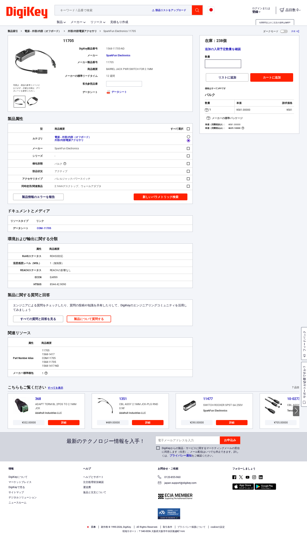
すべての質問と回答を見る (38, 319)
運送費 (87, 487)
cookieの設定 (218, 527)
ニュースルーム (17, 502)
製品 (60, 22)
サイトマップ (16, 492)
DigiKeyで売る (17, 487)
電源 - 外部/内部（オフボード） (43, 31)
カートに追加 (272, 77)
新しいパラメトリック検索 (160, 197)
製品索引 (13, 31)
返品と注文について (94, 492)
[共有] (295, 31)
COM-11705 (44, 228)
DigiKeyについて (18, 476)
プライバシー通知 (180, 455)
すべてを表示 (55, 387)
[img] (26, 13)
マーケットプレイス (20, 482)
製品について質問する (89, 319)
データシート (116, 91)
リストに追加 (227, 77)
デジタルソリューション (23, 497)
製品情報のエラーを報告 (38, 197)
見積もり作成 (119, 22)
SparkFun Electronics (118, 55)
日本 (91, 527)
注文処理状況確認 (93, 482)
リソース (96, 22)
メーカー (77, 22)
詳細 (63, 422)
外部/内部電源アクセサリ (82, 31)
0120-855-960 (169, 477)
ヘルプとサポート (93, 476)
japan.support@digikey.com (177, 483)
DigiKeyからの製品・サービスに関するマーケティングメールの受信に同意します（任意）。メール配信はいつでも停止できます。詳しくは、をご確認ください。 (201, 452)
